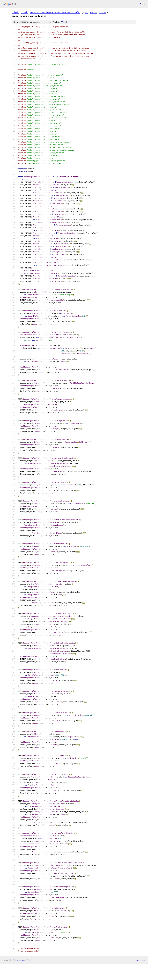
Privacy (22, 960)
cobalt (15, 12)
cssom (102, 12)
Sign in (142, 4)
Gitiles (15, 960)
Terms (29, 960)
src (86, 12)
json (143, 960)
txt (137, 960)
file (64, 22)
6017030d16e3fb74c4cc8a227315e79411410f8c (55, 12)
